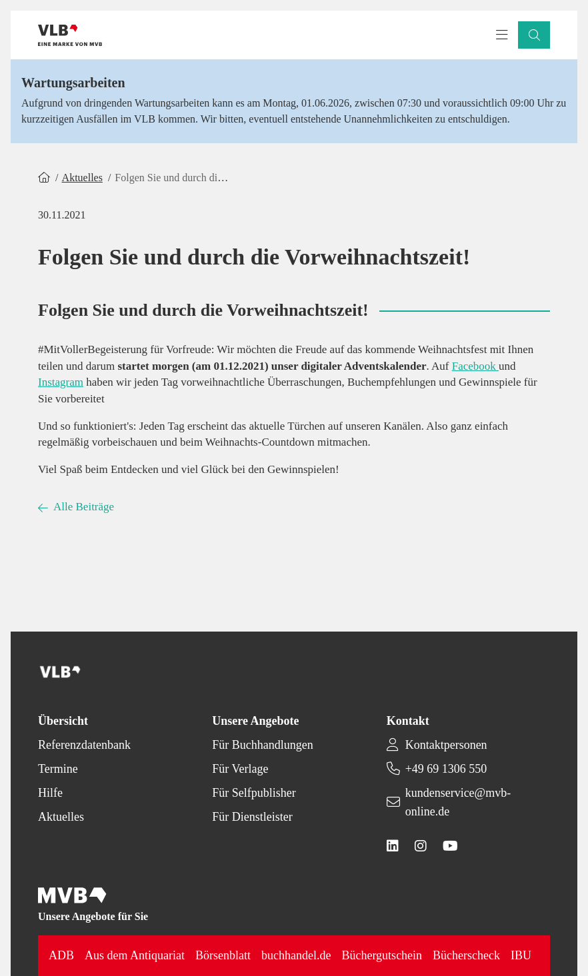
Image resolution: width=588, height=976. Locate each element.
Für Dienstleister (252, 816)
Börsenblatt (223, 955)
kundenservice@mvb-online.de (458, 802)
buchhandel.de (296, 955)
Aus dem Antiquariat (135, 955)
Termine (58, 768)
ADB (61, 955)
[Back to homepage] (70, 35)
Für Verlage (240, 768)
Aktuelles (82, 177)
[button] (534, 35)
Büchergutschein (381, 955)
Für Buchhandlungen (262, 744)
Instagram (60, 382)
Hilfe (50, 792)
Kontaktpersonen (446, 744)
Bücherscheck (466, 955)
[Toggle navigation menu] (502, 35)
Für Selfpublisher (254, 792)
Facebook (475, 366)
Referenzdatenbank (84, 744)
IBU (521, 955)
